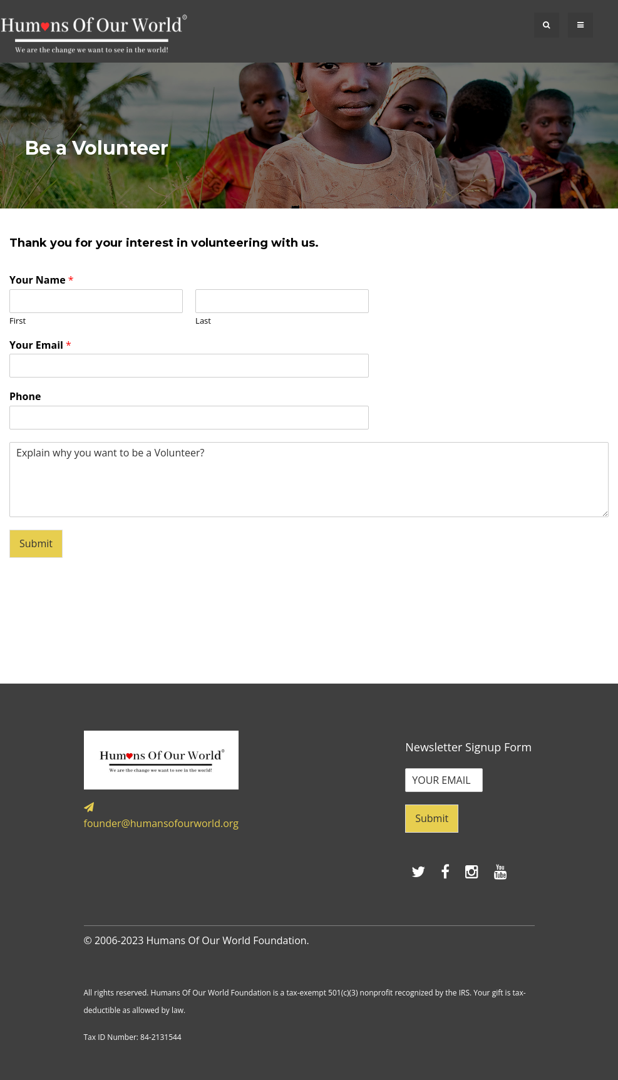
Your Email (40, 345)
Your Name (41, 280)
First (17, 321)
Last (203, 321)
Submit (36, 543)
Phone (25, 396)
